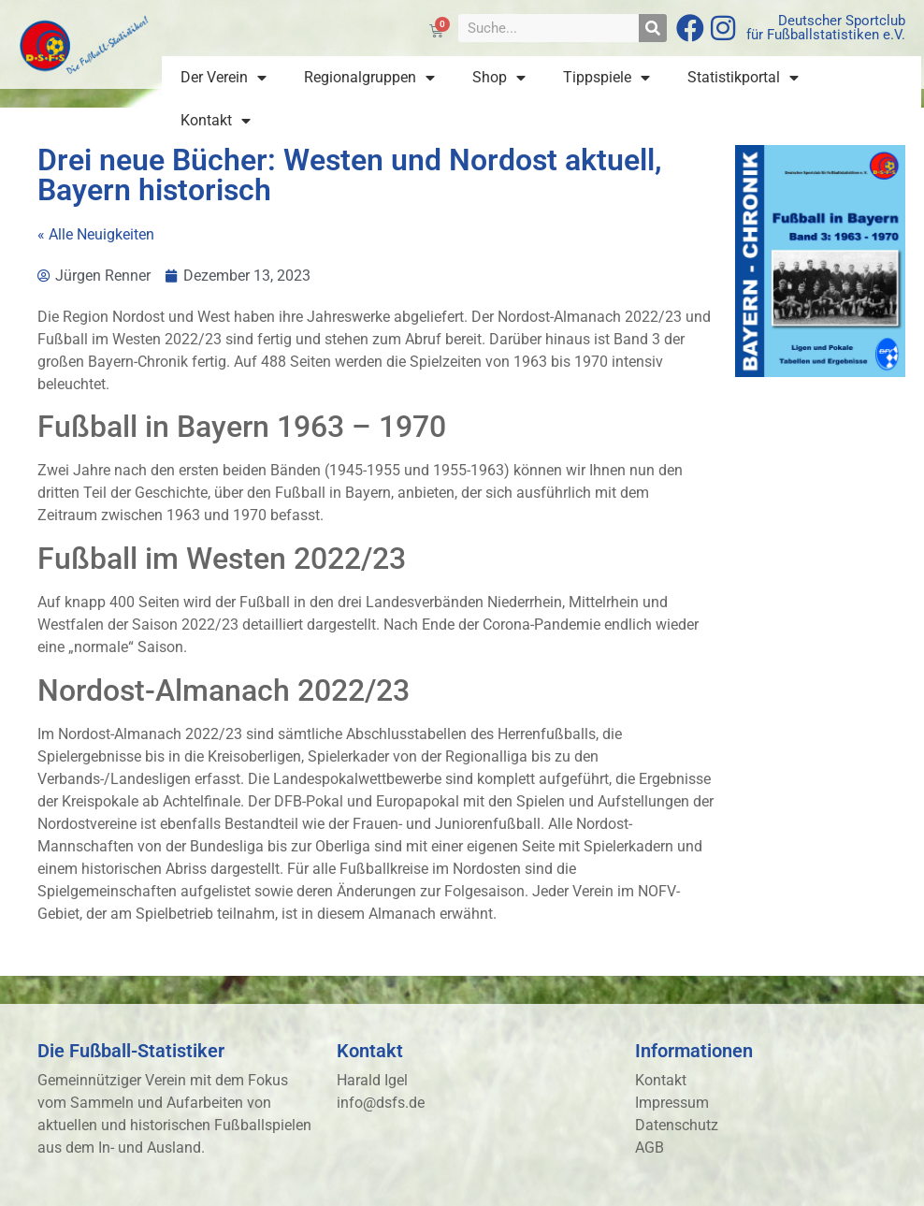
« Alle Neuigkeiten (95, 234)
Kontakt (215, 121)
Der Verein (223, 77)
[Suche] (653, 28)
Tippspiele (606, 77)
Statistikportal (743, 77)
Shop (499, 77)
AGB (649, 1147)
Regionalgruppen (369, 77)
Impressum (672, 1103)
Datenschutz (676, 1125)
